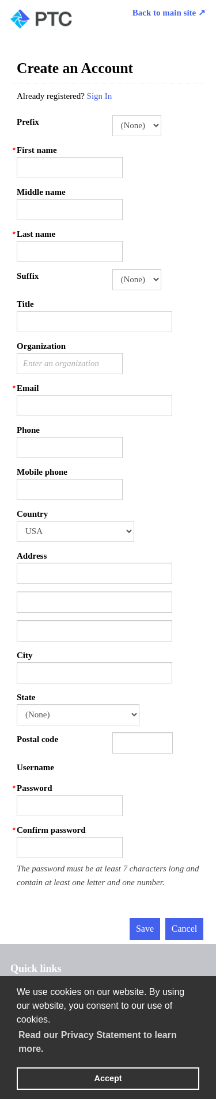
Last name (36, 234)
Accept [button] (108, 1078)
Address (32, 555)
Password (34, 788)
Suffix (28, 275)
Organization (41, 346)
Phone (28, 430)
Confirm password (51, 830)
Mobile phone (42, 472)
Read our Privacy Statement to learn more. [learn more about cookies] (97, 1042)
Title (25, 304)
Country (32, 513)
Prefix (28, 121)
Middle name (41, 192)
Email (28, 388)
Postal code (37, 739)
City (25, 655)
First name (37, 150)
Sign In (99, 96)
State (26, 697)
